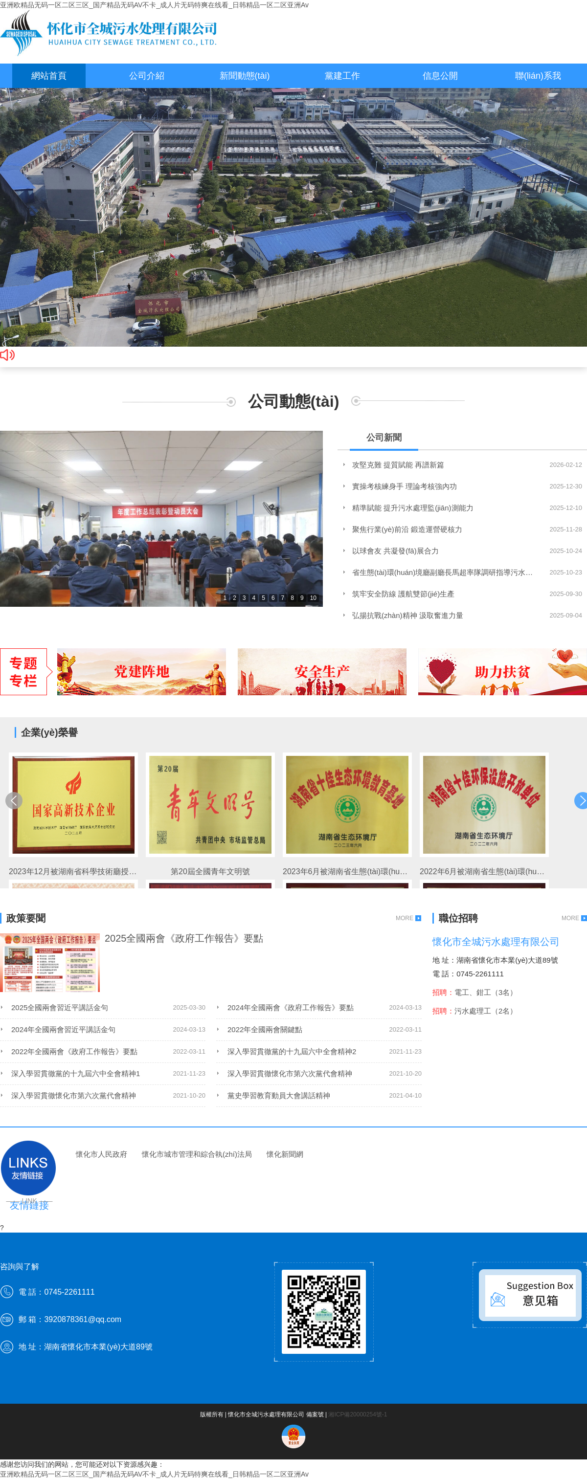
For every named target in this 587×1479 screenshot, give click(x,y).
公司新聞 (384, 437)
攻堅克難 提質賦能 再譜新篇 (398, 465)
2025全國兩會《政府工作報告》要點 (184, 938)
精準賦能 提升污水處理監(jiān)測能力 (413, 508)
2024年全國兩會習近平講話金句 (63, 1029)
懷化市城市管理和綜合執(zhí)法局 (197, 1154)
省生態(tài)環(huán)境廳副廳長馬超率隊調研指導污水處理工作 (442, 572)
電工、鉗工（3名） (485, 992)
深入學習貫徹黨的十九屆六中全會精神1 (75, 1073)
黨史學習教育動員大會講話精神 (278, 1095)
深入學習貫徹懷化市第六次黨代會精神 (289, 1073)
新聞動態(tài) (245, 76)
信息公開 (440, 76)
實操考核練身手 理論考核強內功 (404, 486)
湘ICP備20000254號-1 (357, 1414)
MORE (404, 918)
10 (313, 598)
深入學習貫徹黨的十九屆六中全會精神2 (291, 1051)
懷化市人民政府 (101, 1154)
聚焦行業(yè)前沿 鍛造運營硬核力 (407, 529)
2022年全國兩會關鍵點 (264, 1029)
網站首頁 (49, 76)
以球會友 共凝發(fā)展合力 (395, 551)
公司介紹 (146, 76)
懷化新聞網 (285, 1154)
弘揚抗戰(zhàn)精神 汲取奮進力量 (407, 615)
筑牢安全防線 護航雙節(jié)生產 (403, 594)
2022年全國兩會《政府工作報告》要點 (74, 1051)
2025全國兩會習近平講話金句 (59, 1007)
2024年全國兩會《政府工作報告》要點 (290, 1007)
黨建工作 (342, 76)
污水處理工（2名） (485, 1011)
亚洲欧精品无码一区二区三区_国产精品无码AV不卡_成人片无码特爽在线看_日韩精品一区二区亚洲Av (154, 5)
